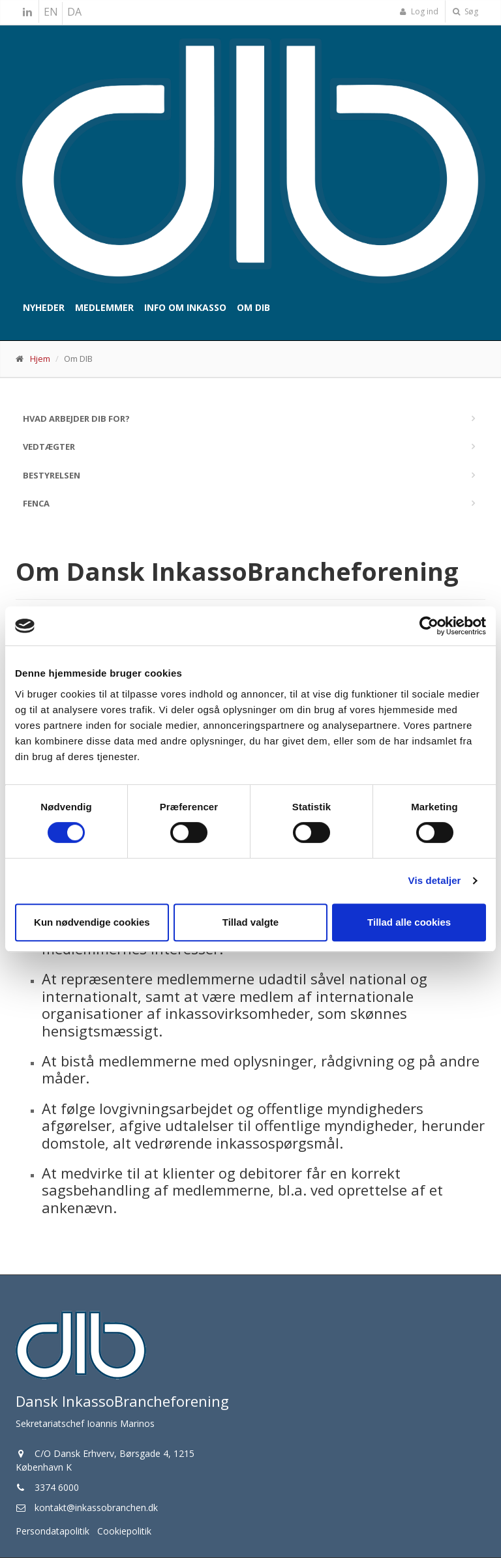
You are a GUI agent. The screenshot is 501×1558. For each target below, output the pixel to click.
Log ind (418, 11)
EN (51, 12)
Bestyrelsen (51, 475)
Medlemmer (104, 307)
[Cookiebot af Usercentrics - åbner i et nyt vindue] (429, 626)
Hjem (40, 358)
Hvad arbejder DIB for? (76, 418)
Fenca (36, 503)
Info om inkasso (185, 307)
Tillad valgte (250, 922)
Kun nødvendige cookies (92, 922)
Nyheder (44, 307)
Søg (465, 11)
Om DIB (253, 307)
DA (74, 12)
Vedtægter (49, 446)
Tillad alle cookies (409, 922)
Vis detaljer (434, 880)
